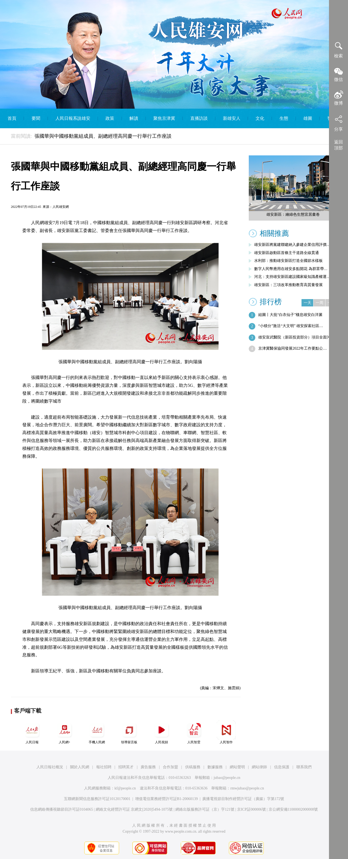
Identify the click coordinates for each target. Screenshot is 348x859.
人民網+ (64, 732)
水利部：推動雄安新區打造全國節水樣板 (288, 261)
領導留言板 (129, 732)
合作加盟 (170, 767)
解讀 (133, 118)
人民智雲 (193, 732)
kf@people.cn (125, 788)
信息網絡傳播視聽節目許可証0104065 (61, 809)
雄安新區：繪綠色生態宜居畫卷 (293, 214)
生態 (283, 118)
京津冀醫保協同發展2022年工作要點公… (292, 348)
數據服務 (215, 767)
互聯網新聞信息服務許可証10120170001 (97, 799)
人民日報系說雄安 (72, 118)
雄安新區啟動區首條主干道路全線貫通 (286, 253)
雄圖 (307, 118)
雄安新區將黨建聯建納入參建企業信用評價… (292, 245)
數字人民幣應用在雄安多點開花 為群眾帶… (291, 269)
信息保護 (281, 767)
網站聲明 (237, 767)
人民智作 (226, 732)
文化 (260, 118)
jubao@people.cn (227, 778)
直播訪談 (199, 118)
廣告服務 (148, 767)
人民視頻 (161, 732)
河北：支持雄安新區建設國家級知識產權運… (292, 277)
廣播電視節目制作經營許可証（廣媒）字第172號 (243, 799)
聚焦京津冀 (164, 118)
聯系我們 (304, 767)
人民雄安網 (60, 207)
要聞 (36, 118)
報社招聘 (103, 767)
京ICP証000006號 (251, 809)
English (174, 138)
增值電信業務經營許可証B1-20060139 (166, 799)
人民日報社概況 (49, 767)
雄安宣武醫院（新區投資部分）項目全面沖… (296, 337)
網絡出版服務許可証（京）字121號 (204, 809)
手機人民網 (96, 732)
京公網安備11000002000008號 (293, 809)
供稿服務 (192, 767)
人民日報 (32, 732)
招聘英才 (125, 767)
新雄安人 (231, 118)
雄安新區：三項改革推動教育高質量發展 (288, 285)
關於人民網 (79, 767)
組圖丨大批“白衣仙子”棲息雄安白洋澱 (290, 315)
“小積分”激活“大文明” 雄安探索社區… (290, 326)
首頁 (12, 118)
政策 (109, 118)
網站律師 (259, 767)
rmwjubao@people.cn (247, 788)
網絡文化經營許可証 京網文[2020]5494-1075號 (134, 809)
